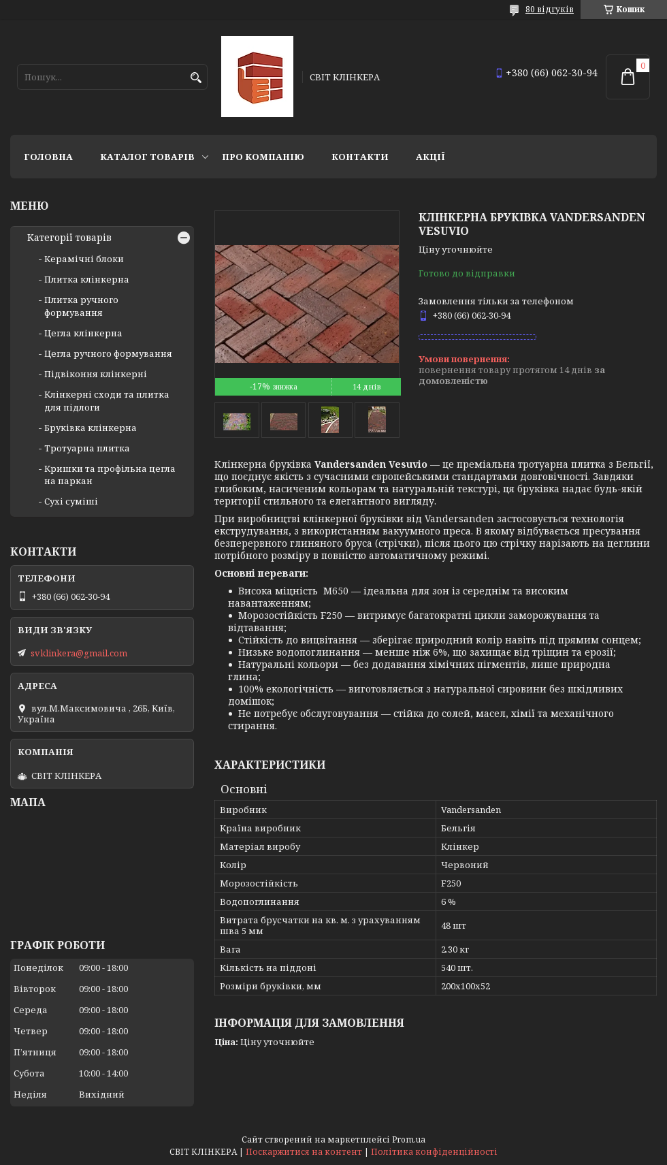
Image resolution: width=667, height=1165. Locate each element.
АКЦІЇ (430, 156)
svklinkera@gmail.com (79, 653)
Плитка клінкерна (86, 279)
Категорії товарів (69, 238)
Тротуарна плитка (87, 448)
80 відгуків (549, 9)
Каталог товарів (147, 156)
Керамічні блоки (84, 259)
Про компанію (263, 156)
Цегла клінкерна (83, 333)
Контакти (360, 156)
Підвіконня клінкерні (95, 374)
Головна (48, 156)
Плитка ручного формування (81, 305)
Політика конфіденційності (434, 1152)
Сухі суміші (71, 501)
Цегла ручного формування (108, 353)
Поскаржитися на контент (304, 1152)
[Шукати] (196, 78)
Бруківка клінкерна (90, 427)
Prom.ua (408, 1139)
